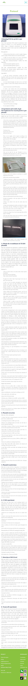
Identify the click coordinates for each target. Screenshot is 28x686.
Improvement (22, 659)
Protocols (22, 663)
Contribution (22, 657)
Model (2, 665)
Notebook (22, 661)
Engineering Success (5, 661)
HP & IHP (3, 670)
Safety (21, 665)
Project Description (4, 657)
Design (2, 659)
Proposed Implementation (6, 663)
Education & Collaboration (6, 672)
